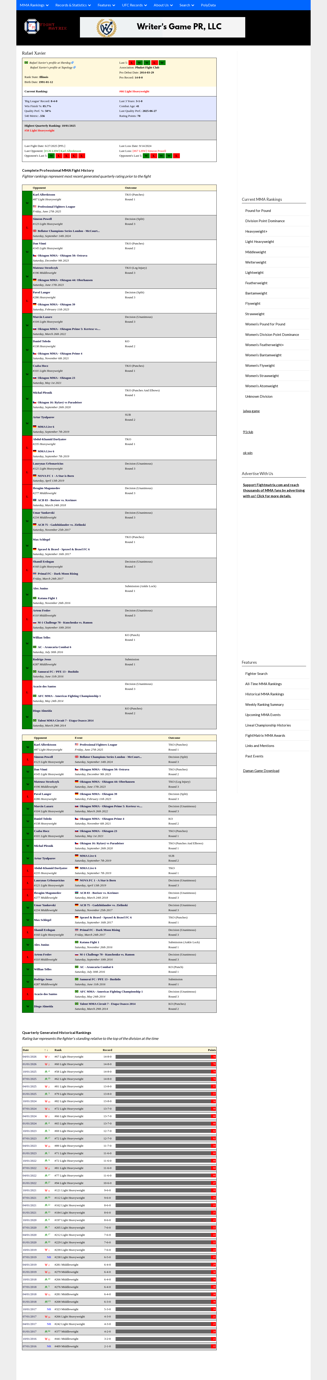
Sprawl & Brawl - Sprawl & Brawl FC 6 (64, 549)
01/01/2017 (30, 1331)
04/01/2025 (30, 1086)
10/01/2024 (30, 1101)
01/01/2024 (30, 1123)
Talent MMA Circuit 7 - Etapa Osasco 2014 (65, 720)
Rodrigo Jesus (42, 659)
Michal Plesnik (42, 392)
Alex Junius (40, 588)
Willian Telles (41, 637)
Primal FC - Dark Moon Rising (58, 573)
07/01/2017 (30, 1316)
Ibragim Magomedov (46, 488)
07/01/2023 (30, 1138)
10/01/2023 (30, 1131)
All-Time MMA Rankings (263, 684)
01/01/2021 (30, 1212)
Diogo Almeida (42, 710)
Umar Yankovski (43, 512)
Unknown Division (258, 396)
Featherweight (256, 283)
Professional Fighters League (56, 206)
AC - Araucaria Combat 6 (54, 647)
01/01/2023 (30, 1153)
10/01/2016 (30, 1338)
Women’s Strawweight (262, 376)
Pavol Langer (41, 292)
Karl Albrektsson (70, 151)
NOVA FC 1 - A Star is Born (56, 476)
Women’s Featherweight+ (264, 345)
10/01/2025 (30, 1071)
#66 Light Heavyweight (134, 91)
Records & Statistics (71, 5)
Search (185, 5)
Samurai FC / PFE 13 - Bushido (58, 671)
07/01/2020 (30, 1227)
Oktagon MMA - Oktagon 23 (56, 378)
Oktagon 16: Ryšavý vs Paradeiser (60, 402)
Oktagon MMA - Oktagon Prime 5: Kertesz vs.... (69, 329)
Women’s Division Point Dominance (272, 334)
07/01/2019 (30, 1257)
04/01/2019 (30, 1264)
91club (248, 432)
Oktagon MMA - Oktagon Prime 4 (60, 353)
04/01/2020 (30, 1235)
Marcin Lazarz (42, 317)
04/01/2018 (30, 1294)
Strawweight (255, 314)
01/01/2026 (30, 1064)
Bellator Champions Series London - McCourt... (69, 231)
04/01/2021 (30, 1205)
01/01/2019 (30, 1272)
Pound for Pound (258, 211)
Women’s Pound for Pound (265, 324)
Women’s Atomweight (261, 386)
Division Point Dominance (265, 221)
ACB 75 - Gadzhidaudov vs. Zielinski (62, 524)
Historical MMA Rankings (264, 694)
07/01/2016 (30, 1346)
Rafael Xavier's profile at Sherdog (50, 62)
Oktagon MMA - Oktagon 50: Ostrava (62, 255)
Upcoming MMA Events (263, 715)
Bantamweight (256, 293)
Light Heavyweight (259, 241)
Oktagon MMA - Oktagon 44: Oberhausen (65, 280)
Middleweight (255, 252)
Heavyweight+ (256, 231)
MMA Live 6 (46, 426)
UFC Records (132, 5)
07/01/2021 (30, 1197)
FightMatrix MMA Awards (265, 735)
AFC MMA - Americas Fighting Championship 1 (69, 696)
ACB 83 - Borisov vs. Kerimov (57, 500)
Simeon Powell (157, 151)
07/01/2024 (30, 1108)
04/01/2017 (30, 1324)
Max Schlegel (41, 539)
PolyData (208, 5)
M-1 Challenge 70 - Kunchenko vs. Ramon (65, 622)
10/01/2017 (30, 1309)
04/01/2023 (30, 1145)
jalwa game (251, 411)
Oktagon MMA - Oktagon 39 (56, 304)
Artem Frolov (42, 610)
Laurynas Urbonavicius (48, 463)
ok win (248, 453)
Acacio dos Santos (44, 686)
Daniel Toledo (42, 341)
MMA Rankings (32, 5)
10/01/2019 (30, 1250)
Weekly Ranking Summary (264, 704)
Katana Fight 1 (47, 598)
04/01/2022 (30, 1175)
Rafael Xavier (34, 53)
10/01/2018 (30, 1279)
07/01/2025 (30, 1079)
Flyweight (252, 303)
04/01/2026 (30, 1056)
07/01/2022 (30, 1168)
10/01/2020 (30, 1220)
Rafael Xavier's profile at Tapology (51, 67)
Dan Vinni (39, 243)
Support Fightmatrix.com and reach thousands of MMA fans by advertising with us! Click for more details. (274, 490)
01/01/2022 (30, 1183)
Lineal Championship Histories (268, 725)
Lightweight (254, 272)
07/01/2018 (30, 1287)
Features (104, 5)
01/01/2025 (30, 1094)
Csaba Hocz (40, 365)
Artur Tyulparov (43, 417)
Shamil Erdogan (43, 561)
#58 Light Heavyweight (39, 130)
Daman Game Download (261, 771)
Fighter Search (256, 673)
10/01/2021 (30, 1190)
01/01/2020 (30, 1242)
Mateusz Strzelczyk (45, 267)
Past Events (254, 756)
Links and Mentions (259, 746)
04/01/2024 (30, 1116)
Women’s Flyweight (260, 365)
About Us (161, 5)
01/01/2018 (30, 1301)
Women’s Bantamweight (263, 355)
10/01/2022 (30, 1160)
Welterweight (255, 262)
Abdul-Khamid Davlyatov (50, 439)
